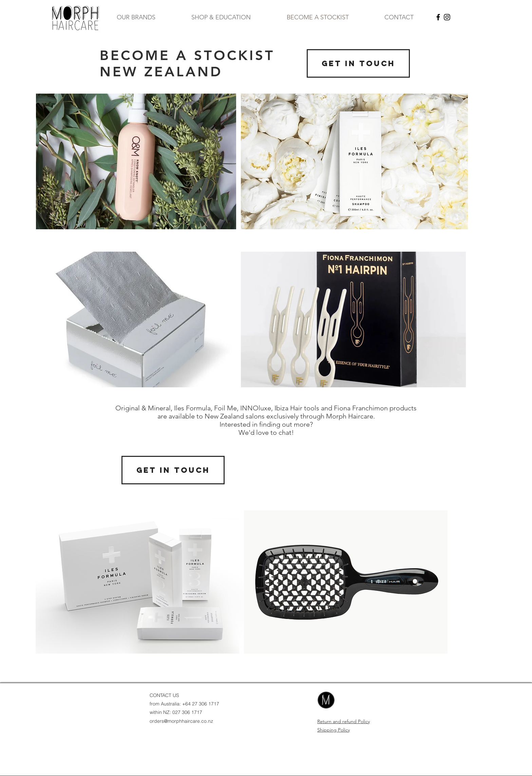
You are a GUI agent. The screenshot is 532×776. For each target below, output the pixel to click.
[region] (136, 161)
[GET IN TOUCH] (358, 63)
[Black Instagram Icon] (447, 17)
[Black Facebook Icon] (438, 17)
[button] (136, 17)
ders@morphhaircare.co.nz (183, 721)
